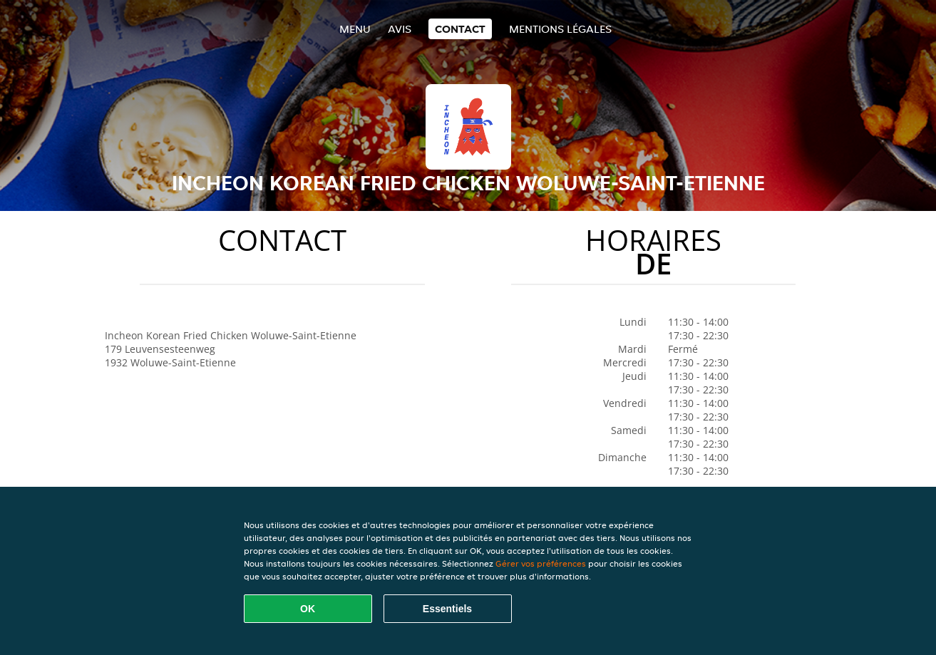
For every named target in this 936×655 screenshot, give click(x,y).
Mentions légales (560, 28)
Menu (355, 28)
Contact (460, 28)
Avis (399, 28)
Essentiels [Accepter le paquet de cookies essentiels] (447, 608)
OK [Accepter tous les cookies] (307, 608)
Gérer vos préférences (540, 563)
